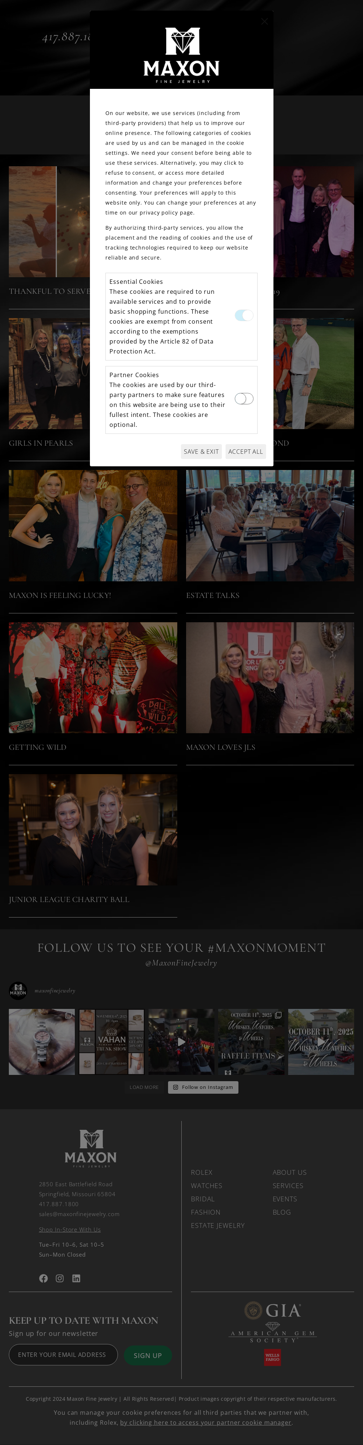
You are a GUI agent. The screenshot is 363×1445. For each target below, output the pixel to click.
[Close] (264, 21)
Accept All (245, 452)
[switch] (244, 398)
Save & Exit (201, 452)
